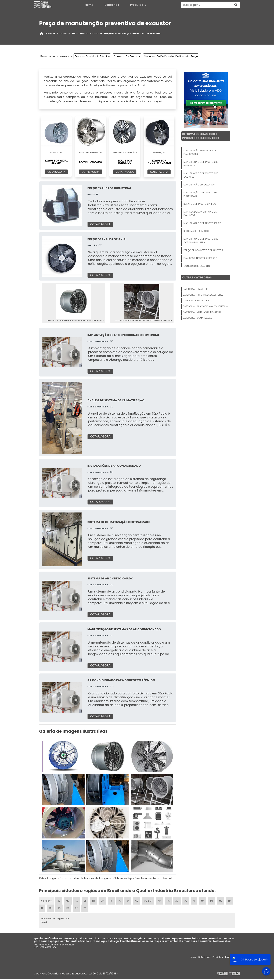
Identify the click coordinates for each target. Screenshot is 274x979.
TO (85, 908)
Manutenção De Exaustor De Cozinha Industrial (200, 240)
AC (177, 900)
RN (50, 908)
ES (76, 900)
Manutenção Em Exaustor (199, 184)
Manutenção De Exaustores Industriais (200, 194)
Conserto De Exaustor (127, 56)
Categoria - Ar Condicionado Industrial (206, 306)
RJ (58, 900)
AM (159, 900)
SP (85, 900)
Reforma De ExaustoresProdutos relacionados (200, 136)
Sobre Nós (111, 5)
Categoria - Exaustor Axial (198, 300)
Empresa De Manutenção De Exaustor (200, 213)
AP (194, 900)
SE (76, 908)
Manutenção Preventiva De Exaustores (200, 152)
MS (220, 900)
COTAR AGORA (56, 171)
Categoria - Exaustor (195, 289)
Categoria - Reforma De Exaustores (203, 294)
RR (67, 908)
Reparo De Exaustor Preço (199, 204)
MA (202, 900)
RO (58, 908)
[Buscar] (235, 5)
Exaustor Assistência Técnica (92, 56)
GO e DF (148, 900)
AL (186, 900)
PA (168, 900)
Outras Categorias (197, 277)
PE (119, 900)
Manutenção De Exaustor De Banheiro (200, 163)
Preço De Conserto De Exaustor (203, 250)
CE (136, 900)
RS (111, 900)
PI (42, 908)
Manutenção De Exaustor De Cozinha (200, 175)
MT (211, 900)
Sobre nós (204, 957)
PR (93, 900)
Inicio (193, 957)
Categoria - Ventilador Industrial (202, 312)
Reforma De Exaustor (196, 231)
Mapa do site (232, 957)
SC (102, 900)
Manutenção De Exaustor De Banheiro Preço (171, 56)
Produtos (139, 5)
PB (229, 900)
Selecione (46, 900)
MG (68, 900)
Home (89, 5)
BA (128, 900)
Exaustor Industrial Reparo (200, 258)
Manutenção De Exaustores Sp (202, 223)
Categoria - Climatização (197, 317)
